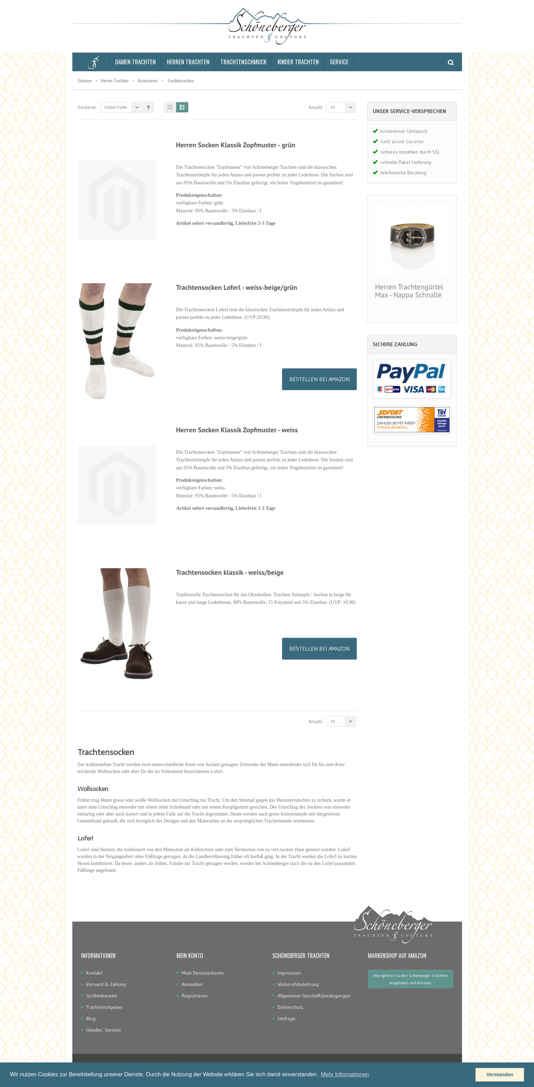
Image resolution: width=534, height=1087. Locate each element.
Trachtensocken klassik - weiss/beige (230, 572)
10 (343, 107)
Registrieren (195, 996)
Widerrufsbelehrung (298, 984)
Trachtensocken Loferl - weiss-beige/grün (236, 287)
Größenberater (102, 996)
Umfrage (287, 1018)
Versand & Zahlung (106, 984)
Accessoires (148, 80)
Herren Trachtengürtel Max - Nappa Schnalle (409, 291)
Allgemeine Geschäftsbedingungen (314, 996)
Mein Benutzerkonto (203, 973)
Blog (91, 1018)
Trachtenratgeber (104, 1007)
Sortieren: (87, 107)
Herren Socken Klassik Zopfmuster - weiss (237, 429)
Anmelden (192, 984)
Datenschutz (290, 1007)
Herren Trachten (114, 80)
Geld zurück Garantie (402, 141)
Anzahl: (316, 107)
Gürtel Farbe (123, 107)
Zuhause (85, 80)
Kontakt (94, 973)
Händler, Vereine (103, 1030)
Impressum (289, 973)
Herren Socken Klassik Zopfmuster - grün (236, 144)
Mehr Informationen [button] (345, 1074)
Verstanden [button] (499, 1074)
